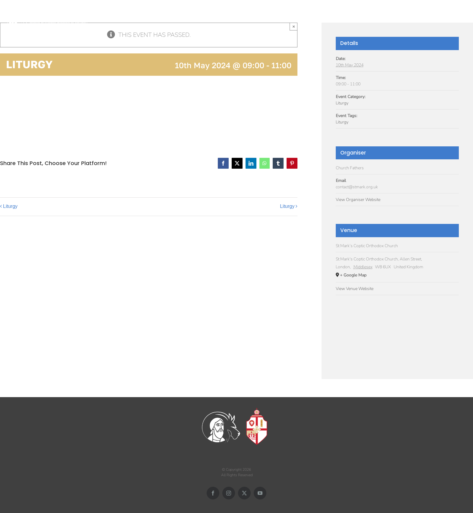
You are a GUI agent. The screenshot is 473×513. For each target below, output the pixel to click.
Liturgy (10, 206)
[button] (461, 14)
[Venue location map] (397, 331)
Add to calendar (30, 110)
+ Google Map (353, 275)
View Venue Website (354, 289)
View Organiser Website (358, 199)
